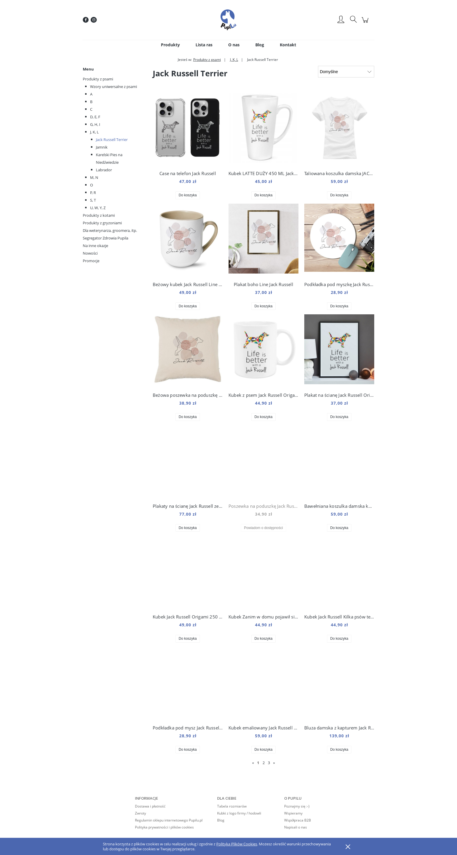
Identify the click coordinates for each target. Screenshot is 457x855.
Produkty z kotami (99, 215)
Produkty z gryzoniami (102, 222)
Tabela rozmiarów (232, 806)
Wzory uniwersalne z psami (113, 86)
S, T (93, 200)
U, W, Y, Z (98, 207)
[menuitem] (170, 44)
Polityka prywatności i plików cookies (164, 827)
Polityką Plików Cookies (236, 844)
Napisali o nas (295, 827)
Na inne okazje (95, 245)
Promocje (91, 260)
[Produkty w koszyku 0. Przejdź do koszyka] (366, 23)
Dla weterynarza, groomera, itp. (110, 230)
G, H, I (95, 124)
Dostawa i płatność (150, 806)
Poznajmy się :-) (297, 806)
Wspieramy (293, 813)
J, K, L (94, 132)
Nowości (90, 253)
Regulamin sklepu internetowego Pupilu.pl (169, 820)
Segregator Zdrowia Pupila (105, 238)
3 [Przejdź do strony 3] (269, 762)
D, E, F (95, 116)
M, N (94, 177)
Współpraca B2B (297, 820)
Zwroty (140, 813)
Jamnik (102, 147)
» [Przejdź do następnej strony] (274, 762)
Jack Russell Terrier (112, 139)
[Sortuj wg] (346, 71)
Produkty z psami (98, 79)
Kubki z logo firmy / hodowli (239, 813)
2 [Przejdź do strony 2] (264, 762)
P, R (93, 192)
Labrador (104, 169)
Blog (220, 820)
